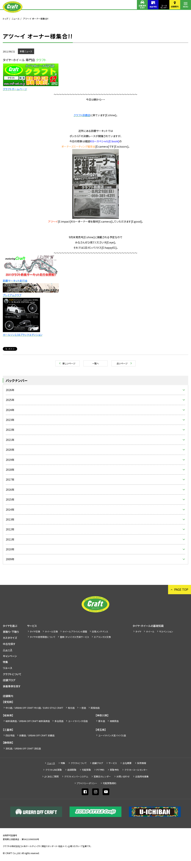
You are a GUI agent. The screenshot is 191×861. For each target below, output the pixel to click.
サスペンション (166, 631)
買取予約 (114, 769)
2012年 (10, 529)
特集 (5, 662)
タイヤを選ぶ (10, 626)
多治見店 (58, 721)
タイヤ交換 (35, 631)
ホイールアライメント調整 (74, 631)
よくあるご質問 (51, 776)
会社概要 (127, 763)
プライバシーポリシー (87, 783)
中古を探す (9, 644)
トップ (5, 18)
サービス (32, 626)
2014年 (10, 509)
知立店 (71, 707)
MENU (185, 6)
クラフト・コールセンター (136, 769)
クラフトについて (12, 674)
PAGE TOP (181, 589)
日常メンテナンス (100, 631)
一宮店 (82, 707)
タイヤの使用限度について (42, 636)
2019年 (10, 460)
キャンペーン (10, 656)
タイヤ (138, 631)
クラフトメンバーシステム (76, 776)
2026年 (10, 390)
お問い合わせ (123, 776)
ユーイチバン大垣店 (78, 721)
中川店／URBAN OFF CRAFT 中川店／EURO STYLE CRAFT (34, 707)
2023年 (10, 420)
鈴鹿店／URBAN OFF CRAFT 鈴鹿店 (36, 735)
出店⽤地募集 (142, 776)
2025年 (10, 400)
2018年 (10, 469)
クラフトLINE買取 (53, 769)
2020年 (10, 449)
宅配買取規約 (109, 783)
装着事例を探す (142, 6)
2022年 (10, 430)
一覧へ (95, 363)
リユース (7, 668)
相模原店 (114, 721)
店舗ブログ (9, 680)
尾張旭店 (95, 707)
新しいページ (68, 363)
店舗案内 (175, 6)
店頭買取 (71, 769)
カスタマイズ (10, 638)
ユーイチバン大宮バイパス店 (112, 735)
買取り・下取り (11, 632)
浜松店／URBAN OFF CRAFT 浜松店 (23, 748)
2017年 (10, 479)
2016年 (10, 489)
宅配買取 (86, 769)
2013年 (10, 519)
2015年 (10, 499)
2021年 (10, 440)
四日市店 (10, 735)
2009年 (10, 559)
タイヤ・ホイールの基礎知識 (148, 626)
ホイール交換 (51, 631)
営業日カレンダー (102, 776)
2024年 (10, 410)
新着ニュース (26, 51)
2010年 (10, 549)
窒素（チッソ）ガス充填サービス (74, 636)
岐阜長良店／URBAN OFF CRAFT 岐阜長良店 (28, 721)
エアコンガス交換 (102, 636)
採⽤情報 (141, 763)
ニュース (16, 18)
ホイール (150, 631)
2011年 (10, 539)
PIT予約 (100, 769)
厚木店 (101, 721)
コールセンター (163, 6)
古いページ (122, 363)
